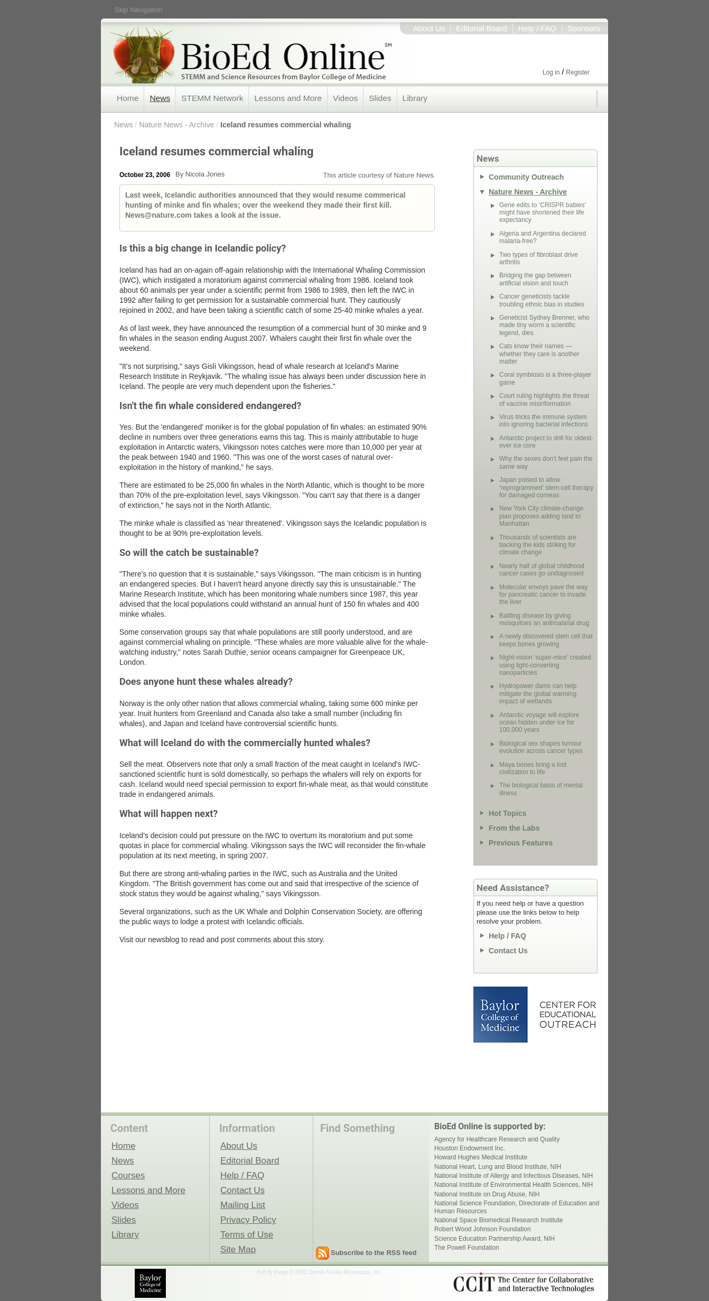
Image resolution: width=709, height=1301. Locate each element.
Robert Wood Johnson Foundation (482, 1229)
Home (127, 98)
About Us (429, 28)
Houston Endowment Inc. (469, 1148)
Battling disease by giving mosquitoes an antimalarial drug (544, 619)
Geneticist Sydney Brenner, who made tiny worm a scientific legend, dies (544, 325)
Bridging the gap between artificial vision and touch (535, 279)
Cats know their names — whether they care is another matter (539, 353)
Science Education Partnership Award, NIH (494, 1238)
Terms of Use (246, 1234)
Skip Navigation (138, 10)
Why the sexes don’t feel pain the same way (546, 462)
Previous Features (521, 843)
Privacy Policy (248, 1219)
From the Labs (514, 828)
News (160, 98)
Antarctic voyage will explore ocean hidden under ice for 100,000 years (539, 722)
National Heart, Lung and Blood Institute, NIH (497, 1166)
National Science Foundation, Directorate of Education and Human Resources (516, 1207)
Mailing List (242, 1205)
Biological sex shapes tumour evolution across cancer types (541, 747)
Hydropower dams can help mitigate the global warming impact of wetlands (537, 693)
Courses (128, 1175)
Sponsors (583, 28)
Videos (345, 98)
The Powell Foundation (466, 1247)
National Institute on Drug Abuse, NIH (486, 1194)
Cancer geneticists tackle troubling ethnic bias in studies (541, 300)
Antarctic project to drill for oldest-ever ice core (546, 441)
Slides (380, 98)
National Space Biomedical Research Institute (498, 1220)
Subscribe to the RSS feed (374, 1253)
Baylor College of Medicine (501, 1015)
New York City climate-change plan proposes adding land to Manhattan (541, 516)
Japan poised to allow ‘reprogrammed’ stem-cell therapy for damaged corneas (546, 487)
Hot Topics (507, 813)
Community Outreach (526, 177)
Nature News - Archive (176, 124)
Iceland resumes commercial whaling (285, 124)
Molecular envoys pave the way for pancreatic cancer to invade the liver (543, 594)
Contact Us (508, 950)
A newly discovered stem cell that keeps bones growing (546, 640)
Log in (551, 72)
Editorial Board (481, 28)
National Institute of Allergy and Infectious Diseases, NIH (513, 1175)
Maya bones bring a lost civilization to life (532, 768)
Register (578, 72)
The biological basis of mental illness (541, 789)
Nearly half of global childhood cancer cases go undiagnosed (541, 569)
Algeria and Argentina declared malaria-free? (542, 237)
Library (415, 98)
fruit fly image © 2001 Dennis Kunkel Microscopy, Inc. (319, 1272)
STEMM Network (212, 98)
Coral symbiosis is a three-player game (545, 378)
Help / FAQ (537, 28)
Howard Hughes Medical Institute (480, 1157)
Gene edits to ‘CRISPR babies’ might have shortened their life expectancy (542, 212)
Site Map (238, 1249)
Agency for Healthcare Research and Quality (496, 1139)
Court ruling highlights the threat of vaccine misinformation (544, 399)
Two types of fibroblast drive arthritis (538, 258)
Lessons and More (288, 98)
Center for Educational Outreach (567, 1015)
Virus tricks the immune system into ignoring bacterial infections (543, 420)
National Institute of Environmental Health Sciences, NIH (513, 1184)
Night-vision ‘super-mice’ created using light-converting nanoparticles (545, 665)
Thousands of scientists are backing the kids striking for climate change (537, 545)
